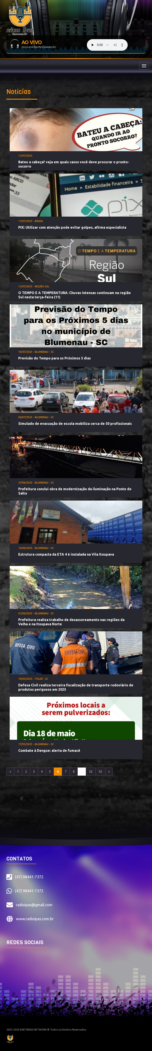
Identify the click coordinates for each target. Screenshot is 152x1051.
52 (90, 771)
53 (100, 771)
